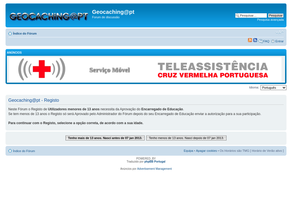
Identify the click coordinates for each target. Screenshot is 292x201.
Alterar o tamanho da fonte (280, 32)
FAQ (266, 41)
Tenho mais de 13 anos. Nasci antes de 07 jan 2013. (105, 138)
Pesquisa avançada (270, 19)
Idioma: (254, 87)
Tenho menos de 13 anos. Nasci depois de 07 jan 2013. (186, 138)
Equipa (188, 150)
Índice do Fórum (25, 33)
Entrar (279, 41)
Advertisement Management (154, 168)
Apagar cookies (206, 150)
